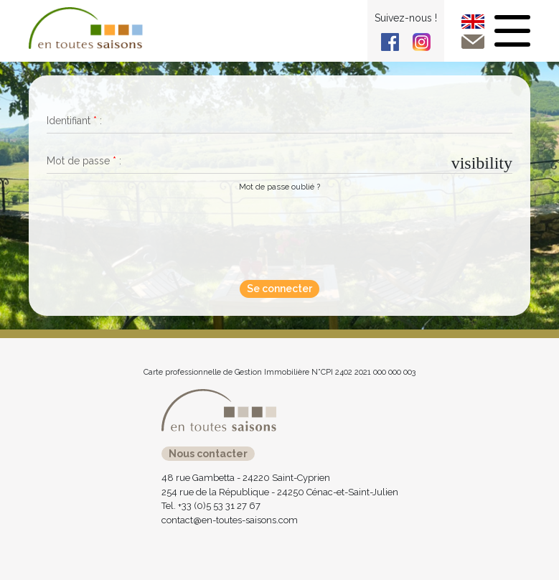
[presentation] (275, 234)
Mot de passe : (84, 161)
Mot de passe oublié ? (279, 187)
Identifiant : (74, 120)
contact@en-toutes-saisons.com (229, 520)
